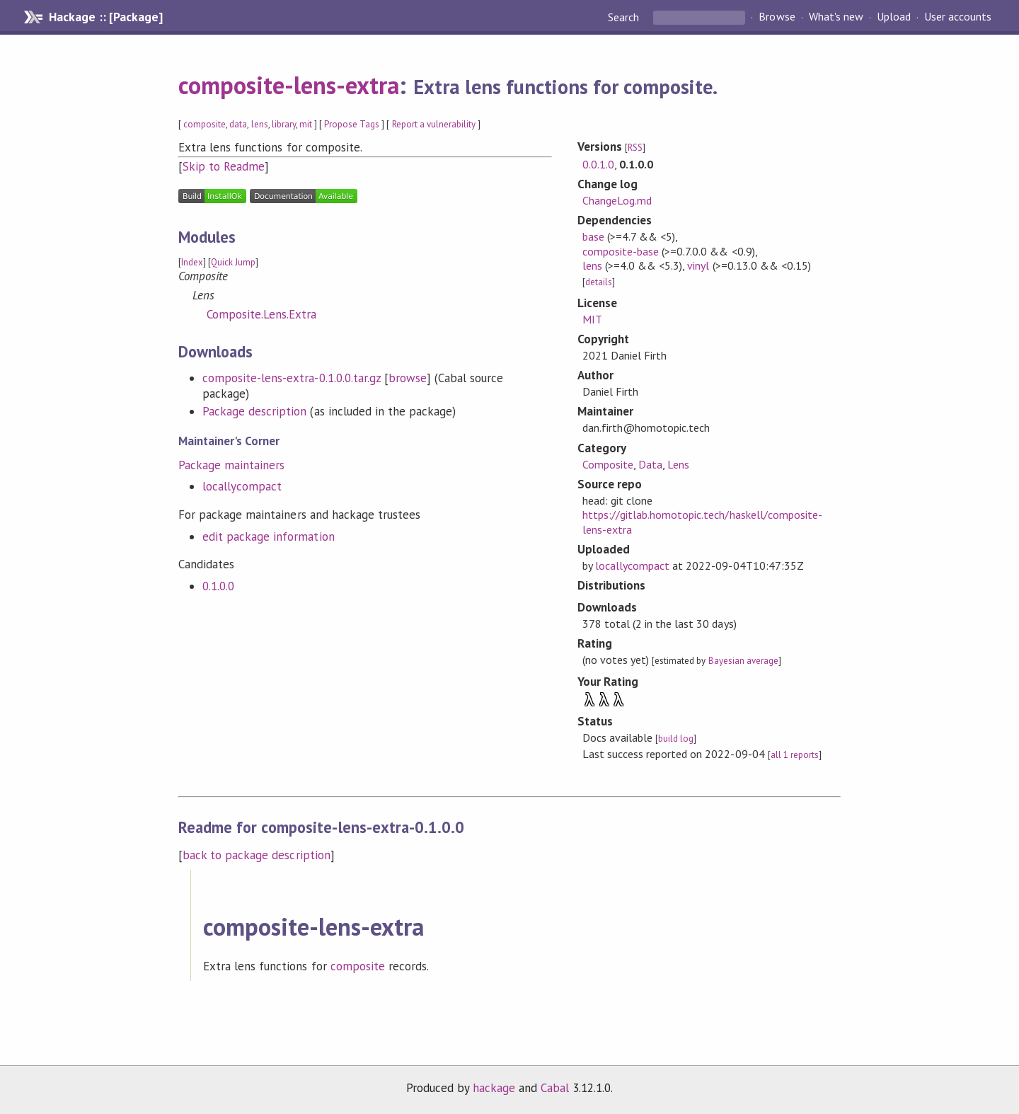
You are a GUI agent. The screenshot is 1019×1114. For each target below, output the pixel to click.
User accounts (957, 17)
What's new (836, 17)
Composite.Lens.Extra (261, 314)
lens (259, 124)
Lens (678, 464)
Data (650, 464)
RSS (635, 148)
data (238, 124)
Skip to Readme (224, 166)
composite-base (620, 251)
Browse (777, 17)
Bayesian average (743, 661)
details (598, 282)
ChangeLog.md (617, 200)
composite (204, 124)
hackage (494, 1088)
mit (305, 124)
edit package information (268, 536)
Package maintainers (231, 465)
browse (407, 378)
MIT (592, 319)
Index (192, 262)
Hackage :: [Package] (105, 17)
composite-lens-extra (288, 85)
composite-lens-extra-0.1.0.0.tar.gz (291, 378)
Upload (894, 17)
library (284, 124)
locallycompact (242, 486)
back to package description (256, 855)
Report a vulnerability (434, 124)
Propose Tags (351, 124)
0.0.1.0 (598, 164)
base (593, 236)
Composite (607, 464)
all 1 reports (795, 755)
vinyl (698, 265)
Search (625, 17)
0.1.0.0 (218, 586)
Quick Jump (233, 262)
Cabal (555, 1088)
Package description (254, 411)
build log (675, 739)
